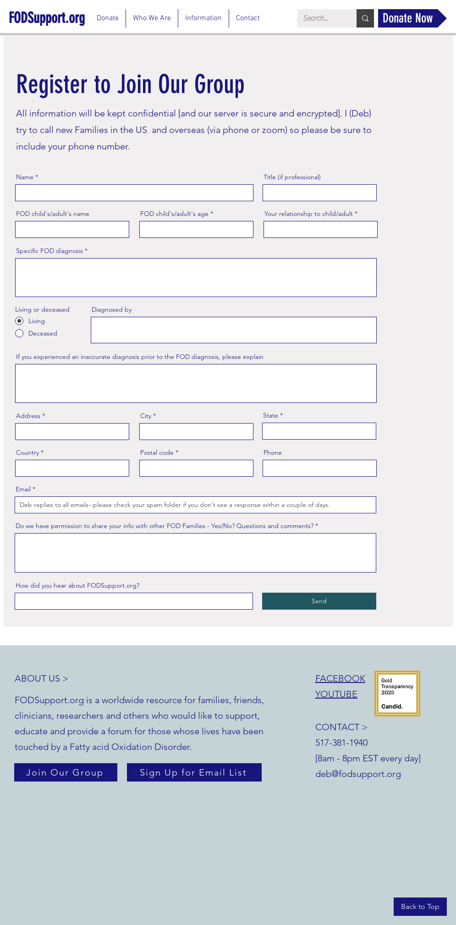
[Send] (319, 601)
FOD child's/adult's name (52, 213)
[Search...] (320, 18)
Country (27, 452)
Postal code (157, 452)
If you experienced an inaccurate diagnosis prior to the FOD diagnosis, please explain (140, 356)
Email (23, 489)
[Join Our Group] (65, 772)
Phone (273, 452)
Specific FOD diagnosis (49, 251)
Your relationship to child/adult (308, 213)
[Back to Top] (420, 906)
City (145, 416)
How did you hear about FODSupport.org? (77, 585)
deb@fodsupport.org (358, 773)
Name (24, 177)
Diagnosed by (112, 309)
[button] (152, 18)
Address (28, 416)
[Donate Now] (412, 18)
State (270, 415)
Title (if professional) (292, 177)
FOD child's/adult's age (174, 213)
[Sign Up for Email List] (194, 772)
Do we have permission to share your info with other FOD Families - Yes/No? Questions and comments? (164, 526)
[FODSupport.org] (49, 17)
